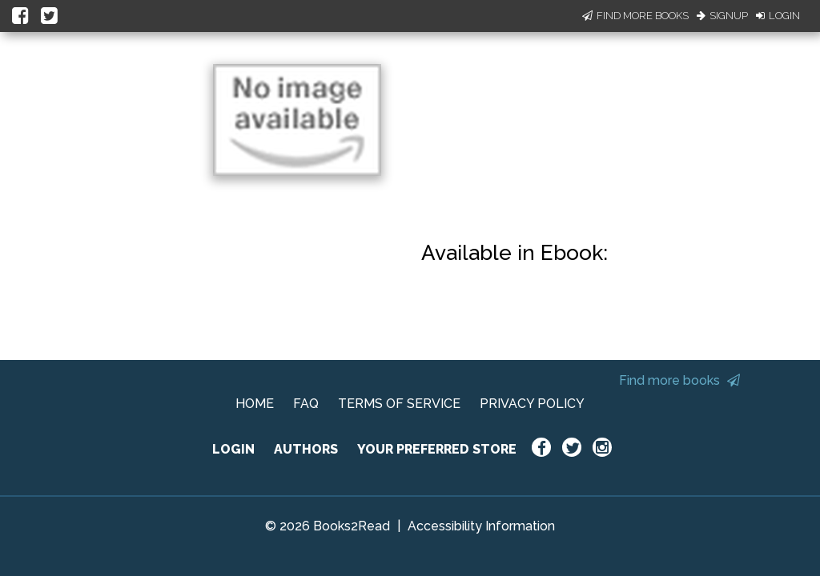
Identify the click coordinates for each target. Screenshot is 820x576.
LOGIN (233, 449)
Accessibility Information (481, 526)
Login (778, 16)
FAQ (306, 403)
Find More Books (635, 16)
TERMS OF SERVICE (399, 403)
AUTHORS (306, 449)
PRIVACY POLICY (532, 403)
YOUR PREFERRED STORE (437, 449)
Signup (722, 16)
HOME (254, 403)
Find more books (679, 380)
